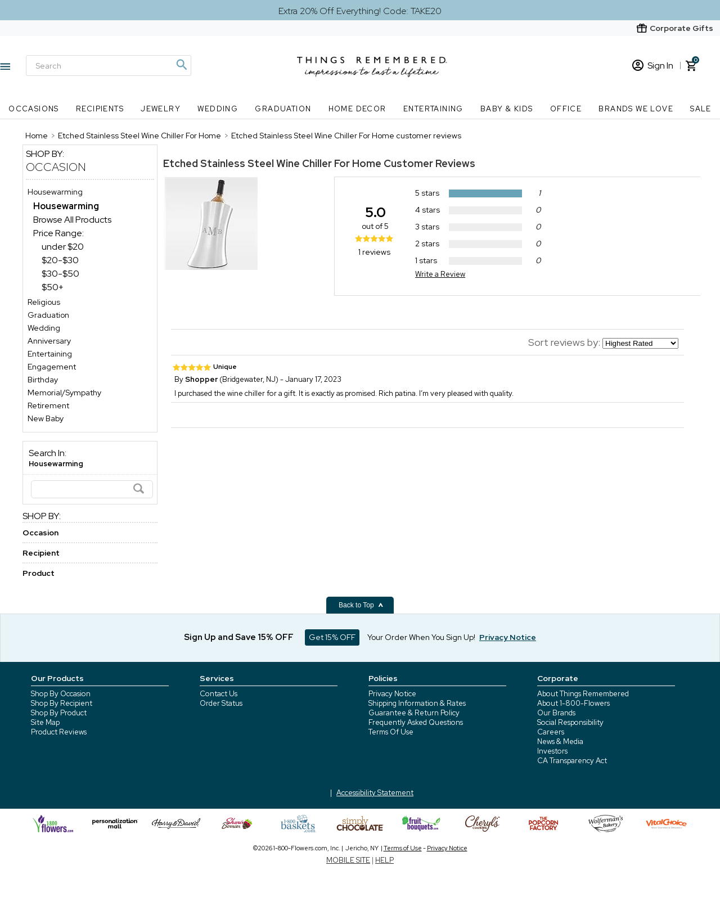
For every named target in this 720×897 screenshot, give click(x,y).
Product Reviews (59, 732)
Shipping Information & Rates (417, 703)
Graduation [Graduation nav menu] (283, 109)
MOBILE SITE (348, 860)
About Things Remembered (583, 693)
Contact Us (218, 693)
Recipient (41, 553)
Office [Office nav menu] (566, 109)
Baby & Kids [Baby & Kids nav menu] (506, 109)
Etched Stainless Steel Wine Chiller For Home (272, 163)
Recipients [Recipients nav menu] (100, 109)
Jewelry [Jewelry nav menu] (161, 109)
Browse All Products (72, 220)
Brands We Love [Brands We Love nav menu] (635, 109)
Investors (552, 751)
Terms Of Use (390, 732)
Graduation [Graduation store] (48, 315)
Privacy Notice (392, 693)
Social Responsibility (570, 722)
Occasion (56, 167)
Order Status (221, 703)
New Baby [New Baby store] (46, 418)
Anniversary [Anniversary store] (49, 341)
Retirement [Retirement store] (48, 405)
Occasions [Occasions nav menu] (33, 109)
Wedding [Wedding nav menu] (217, 109)
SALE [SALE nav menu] (701, 109)
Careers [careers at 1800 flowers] (550, 732)
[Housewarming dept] (66, 206)
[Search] (108, 65)
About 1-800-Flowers (573, 703)
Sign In (652, 65)
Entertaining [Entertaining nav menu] (433, 109)
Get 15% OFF (332, 637)
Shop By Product (59, 713)
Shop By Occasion (61, 693)
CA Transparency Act (572, 760)
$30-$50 (60, 274)
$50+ (53, 287)
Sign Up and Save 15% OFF (239, 637)
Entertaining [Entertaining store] (50, 354)
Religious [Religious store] (44, 302)
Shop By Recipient (61, 703)
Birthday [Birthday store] (43, 380)
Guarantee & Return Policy (414, 713)
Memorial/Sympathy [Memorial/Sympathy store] (64, 392)
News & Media (560, 741)
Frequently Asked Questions (415, 722)
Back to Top (361, 605)
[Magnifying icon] (181, 64)
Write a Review (440, 274)
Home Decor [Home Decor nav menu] (357, 109)
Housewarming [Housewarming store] (55, 192)
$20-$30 (60, 260)
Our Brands (556, 713)
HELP (384, 860)
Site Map (45, 722)
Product (38, 573)
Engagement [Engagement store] (52, 367)
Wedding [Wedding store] (44, 328)
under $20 (63, 247)
